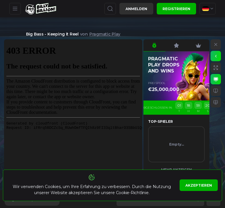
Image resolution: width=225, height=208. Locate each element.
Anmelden (136, 9)
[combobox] (208, 8)
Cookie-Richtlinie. (133, 192)
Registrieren (176, 9)
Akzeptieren (198, 185)
